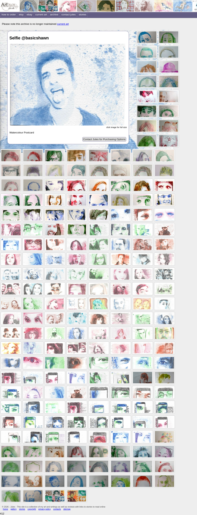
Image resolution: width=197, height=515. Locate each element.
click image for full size (116, 127)
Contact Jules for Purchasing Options (104, 139)
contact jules (68, 14)
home (5, 509)
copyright (32, 509)
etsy (21, 14)
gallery (14, 509)
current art (41, 14)
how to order (9, 14)
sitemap (66, 509)
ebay (29, 14)
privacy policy (44, 509)
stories (82, 14)
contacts (57, 509)
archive (54, 14)
